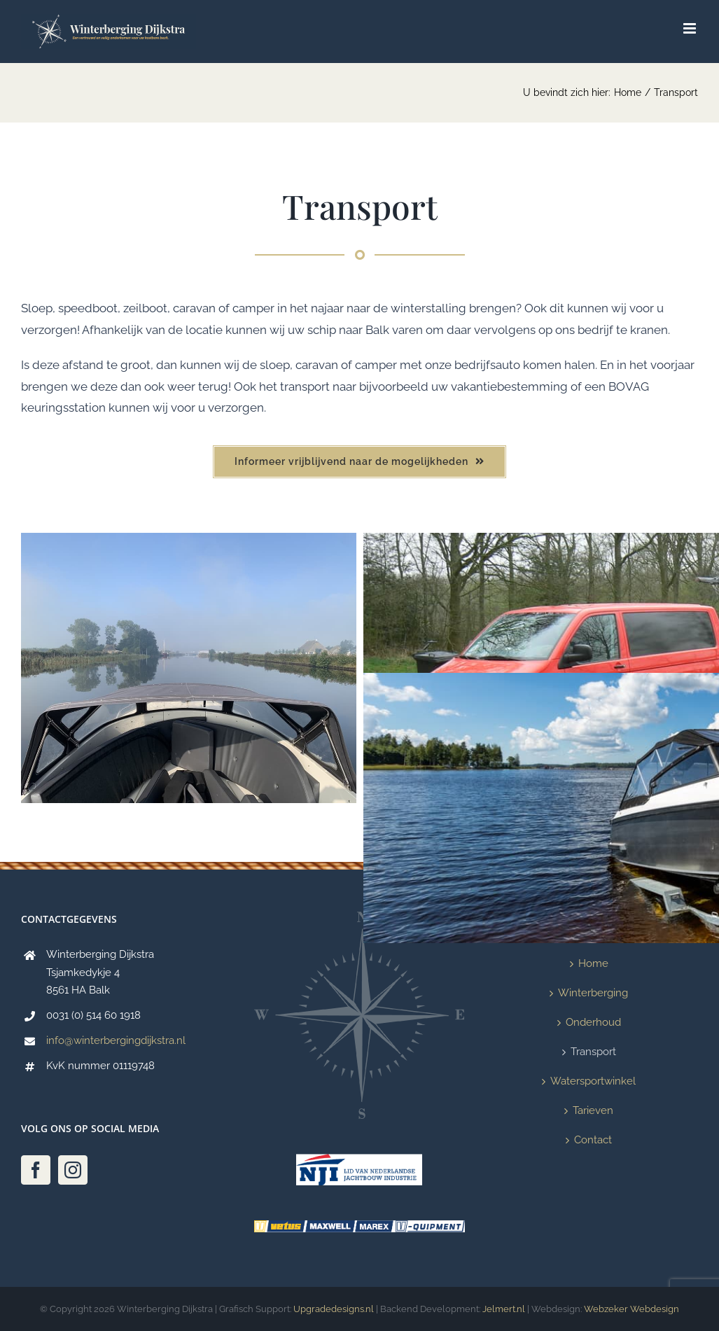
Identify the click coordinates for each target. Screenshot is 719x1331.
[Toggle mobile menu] (690, 28)
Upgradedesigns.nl (334, 1309)
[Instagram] (73, 1170)
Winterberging (593, 993)
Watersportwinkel (593, 1081)
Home (593, 963)
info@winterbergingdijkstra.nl (116, 1040)
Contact (593, 1140)
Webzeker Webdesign (631, 1309)
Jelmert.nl (503, 1309)
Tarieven (593, 1110)
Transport (593, 1051)
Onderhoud (593, 1022)
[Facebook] (35, 1170)
